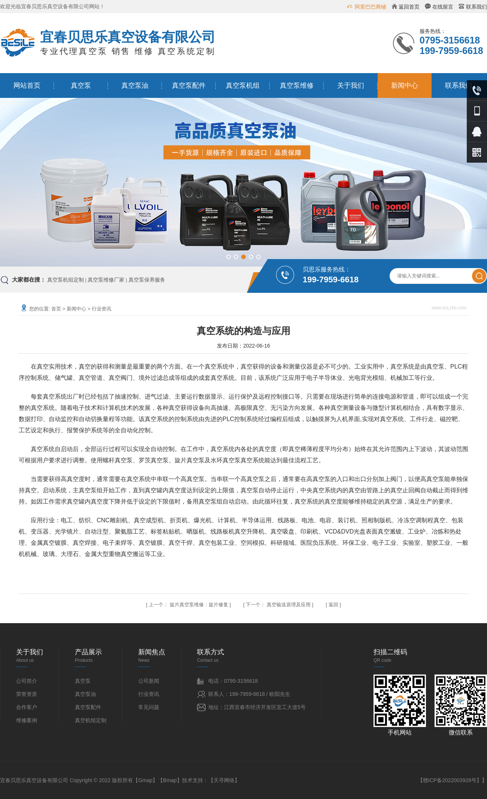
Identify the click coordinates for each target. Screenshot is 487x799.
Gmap (145, 780)
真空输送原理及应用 (289, 604)
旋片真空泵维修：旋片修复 (199, 604)
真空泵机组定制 (65, 280)
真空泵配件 (189, 85)
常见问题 (148, 707)
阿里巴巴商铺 (370, 7)
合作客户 (26, 707)
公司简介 (26, 681)
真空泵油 (134, 85)
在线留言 (442, 7)
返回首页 (409, 7)
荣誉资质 (26, 694)
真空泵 (81, 85)
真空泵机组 (243, 85)
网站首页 (26, 85)
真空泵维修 (297, 85)
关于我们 (350, 85)
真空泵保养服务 (146, 280)
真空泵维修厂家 (106, 280)
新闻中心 (404, 85)
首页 (56, 309)
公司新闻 (148, 681)
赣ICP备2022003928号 (450, 780)
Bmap (170, 780)
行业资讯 (101, 309)
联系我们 (476, 7)
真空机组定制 (90, 720)
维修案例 (26, 720)
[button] (228, 257)
